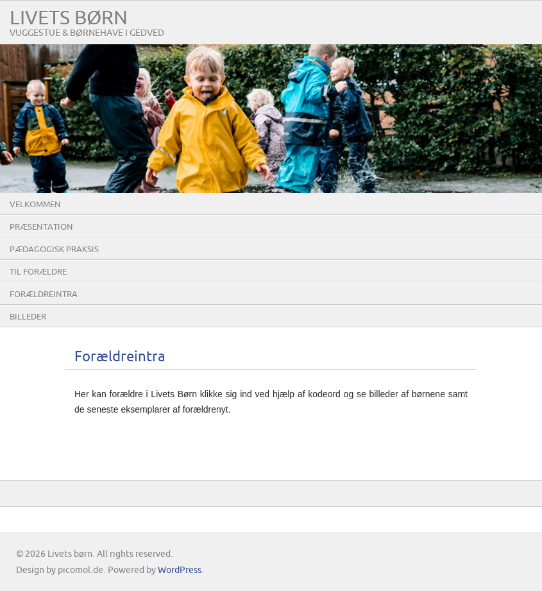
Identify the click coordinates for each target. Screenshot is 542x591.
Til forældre (38, 272)
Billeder (28, 317)
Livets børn (69, 18)
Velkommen (35, 204)
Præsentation (41, 227)
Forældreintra (44, 294)
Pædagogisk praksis (54, 249)
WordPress (179, 570)
